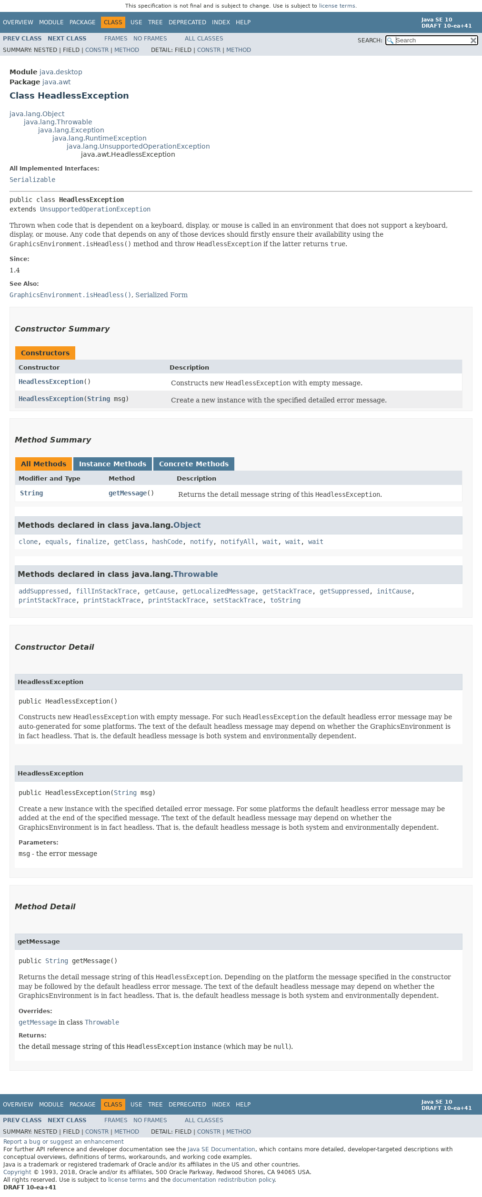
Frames (116, 38)
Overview (18, 22)
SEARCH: (370, 40)
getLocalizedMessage (218, 591)
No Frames (150, 38)
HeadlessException (51, 381)
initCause (394, 591)
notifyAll (238, 541)
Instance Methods (112, 464)
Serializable (32, 179)
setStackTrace (237, 600)
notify (201, 541)
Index (221, 22)
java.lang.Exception (71, 130)
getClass (129, 541)
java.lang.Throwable (58, 122)
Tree (155, 22)
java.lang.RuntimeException (99, 138)
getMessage (128, 493)
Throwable (195, 574)
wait (270, 541)
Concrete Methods (194, 464)
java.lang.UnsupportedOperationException (138, 146)
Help (243, 22)
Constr (97, 50)
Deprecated (187, 22)
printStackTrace (47, 600)
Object (187, 525)
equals (56, 541)
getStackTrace (287, 591)
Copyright (17, 1172)
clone (28, 541)
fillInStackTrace (106, 591)
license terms (337, 6)
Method (126, 50)
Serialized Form (161, 295)
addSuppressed (43, 591)
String (98, 398)
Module (51, 22)
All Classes (204, 38)
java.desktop (61, 72)
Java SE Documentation (221, 1149)
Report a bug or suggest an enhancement (63, 1141)
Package (83, 22)
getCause (159, 591)
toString (285, 600)
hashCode (167, 541)
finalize (91, 541)
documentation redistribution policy (223, 1180)
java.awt (56, 82)
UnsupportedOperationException (95, 209)
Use (136, 22)
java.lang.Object (37, 114)
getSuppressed (344, 591)
